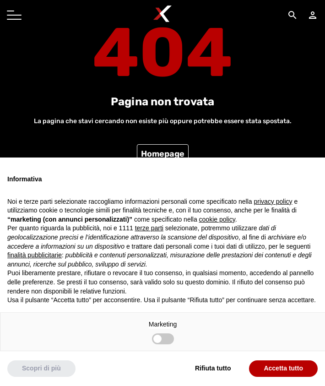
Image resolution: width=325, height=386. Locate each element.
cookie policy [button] (217, 219)
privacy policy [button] (273, 201)
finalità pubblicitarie (34, 255)
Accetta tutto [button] (283, 368)
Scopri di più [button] (41, 368)
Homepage (162, 154)
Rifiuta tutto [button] (213, 368)
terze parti (149, 228)
